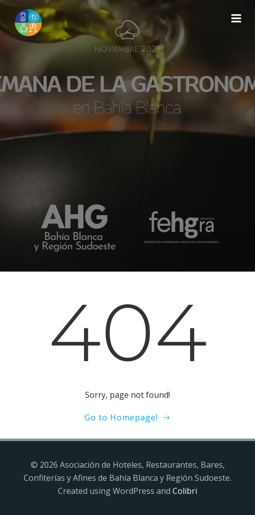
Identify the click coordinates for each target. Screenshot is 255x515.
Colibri (185, 490)
